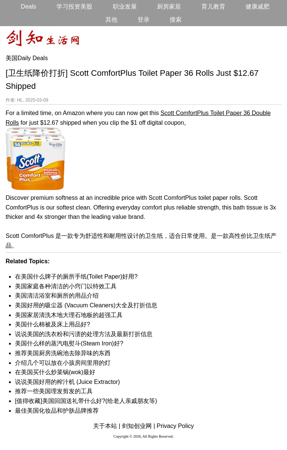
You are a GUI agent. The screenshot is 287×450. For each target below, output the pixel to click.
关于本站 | (106, 426)
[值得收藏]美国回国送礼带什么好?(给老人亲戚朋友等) (86, 401)
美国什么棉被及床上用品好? (52, 324)
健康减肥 (257, 6)
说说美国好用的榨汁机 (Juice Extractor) (67, 382)
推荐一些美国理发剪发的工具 (54, 391)
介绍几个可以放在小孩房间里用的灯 (63, 363)
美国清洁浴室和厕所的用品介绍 (57, 295)
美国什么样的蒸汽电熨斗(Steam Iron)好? (69, 343)
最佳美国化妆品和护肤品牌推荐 (57, 410)
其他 (111, 19)
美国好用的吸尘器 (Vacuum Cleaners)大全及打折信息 (86, 305)
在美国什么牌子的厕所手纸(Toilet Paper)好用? (76, 276)
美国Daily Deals (27, 58)
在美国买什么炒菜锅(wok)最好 (55, 372)
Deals (28, 6)
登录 (143, 19)
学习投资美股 (74, 6)
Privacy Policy (175, 426)
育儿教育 (213, 6)
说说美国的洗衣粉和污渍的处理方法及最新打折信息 (83, 334)
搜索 (176, 19)
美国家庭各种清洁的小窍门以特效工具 (66, 286)
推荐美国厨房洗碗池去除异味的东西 (63, 353)
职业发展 (125, 6)
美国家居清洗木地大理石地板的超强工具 (69, 315)
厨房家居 (169, 6)
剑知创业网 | (138, 426)
